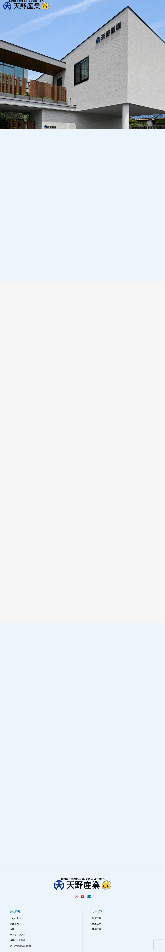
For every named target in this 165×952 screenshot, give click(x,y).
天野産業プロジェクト (22, 891)
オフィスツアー (17, 868)
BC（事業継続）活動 (20, 879)
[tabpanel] (82, 64)
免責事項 (96, 909)
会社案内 (14, 857)
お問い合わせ (99, 904)
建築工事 (96, 863)
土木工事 (96, 857)
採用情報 (97, 891)
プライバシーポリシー (103, 898)
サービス (97, 845)
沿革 (12, 863)
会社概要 (15, 845)
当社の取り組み (17, 874)
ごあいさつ (15, 852)
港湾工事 (96, 852)
